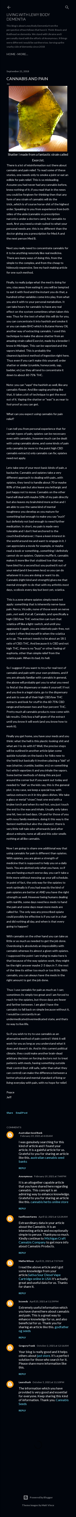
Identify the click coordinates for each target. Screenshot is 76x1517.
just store (43, 1355)
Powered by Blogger (38, 1497)
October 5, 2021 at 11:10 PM (48, 1382)
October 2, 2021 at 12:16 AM (53, 1345)
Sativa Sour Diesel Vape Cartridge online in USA (40, 1277)
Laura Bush (25, 1382)
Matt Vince (48, 1505)
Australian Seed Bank (30, 1132)
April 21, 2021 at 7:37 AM (49, 1261)
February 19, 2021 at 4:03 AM (36, 1135)
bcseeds (23, 1301)
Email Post (22, 1112)
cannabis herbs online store (49, 1202)
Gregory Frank (27, 1345)
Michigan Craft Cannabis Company (42, 1240)
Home (10, 54)
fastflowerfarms (28, 1216)
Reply (22, 1168)
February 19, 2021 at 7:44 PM (50, 1176)
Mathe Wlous (26, 1261)
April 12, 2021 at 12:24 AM (53, 1216)
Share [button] (9, 1112)
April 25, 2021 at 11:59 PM (44, 1301)
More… (22, 54)
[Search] (67, 6)
